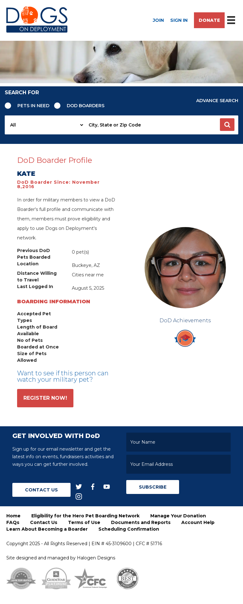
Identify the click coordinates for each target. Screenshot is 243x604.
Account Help (198, 522)
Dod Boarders (85, 105)
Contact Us (41, 490)
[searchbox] (161, 124)
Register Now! (45, 398)
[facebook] (93, 486)
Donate (209, 20)
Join (158, 20)
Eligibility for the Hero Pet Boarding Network (85, 516)
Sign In (179, 20)
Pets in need (33, 105)
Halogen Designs (96, 558)
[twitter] (79, 486)
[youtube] (106, 486)
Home (13, 516)
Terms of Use (84, 522)
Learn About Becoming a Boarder (47, 529)
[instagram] (79, 496)
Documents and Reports (141, 522)
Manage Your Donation (178, 516)
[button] (227, 124)
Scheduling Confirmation (128, 529)
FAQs (12, 522)
